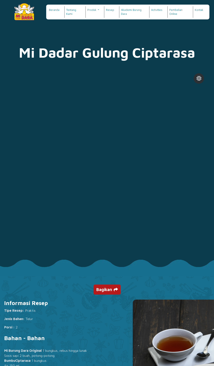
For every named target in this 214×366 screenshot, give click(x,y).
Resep (110, 9)
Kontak (199, 9)
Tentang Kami (71, 12)
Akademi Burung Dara (131, 12)
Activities (156, 9)
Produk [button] (92, 9)
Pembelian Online (175, 12)
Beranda (54, 9)
